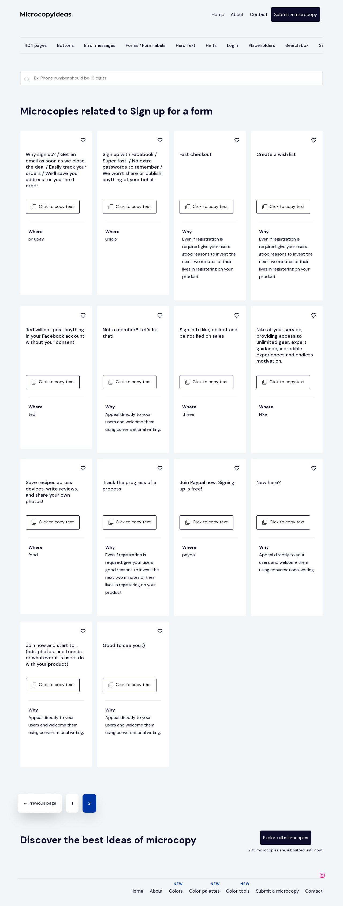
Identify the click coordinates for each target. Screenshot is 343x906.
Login (232, 45)
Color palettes (204, 891)
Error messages (99, 45)
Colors (176, 891)
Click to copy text (52, 207)
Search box (296, 45)
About (237, 14)
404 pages (35, 45)
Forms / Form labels (145, 45)
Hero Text (185, 45)
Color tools (237, 891)
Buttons (65, 45)
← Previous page (39, 803)
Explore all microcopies (285, 837)
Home (217, 14)
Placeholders (262, 45)
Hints (211, 45)
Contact (258, 14)
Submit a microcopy (295, 14)
